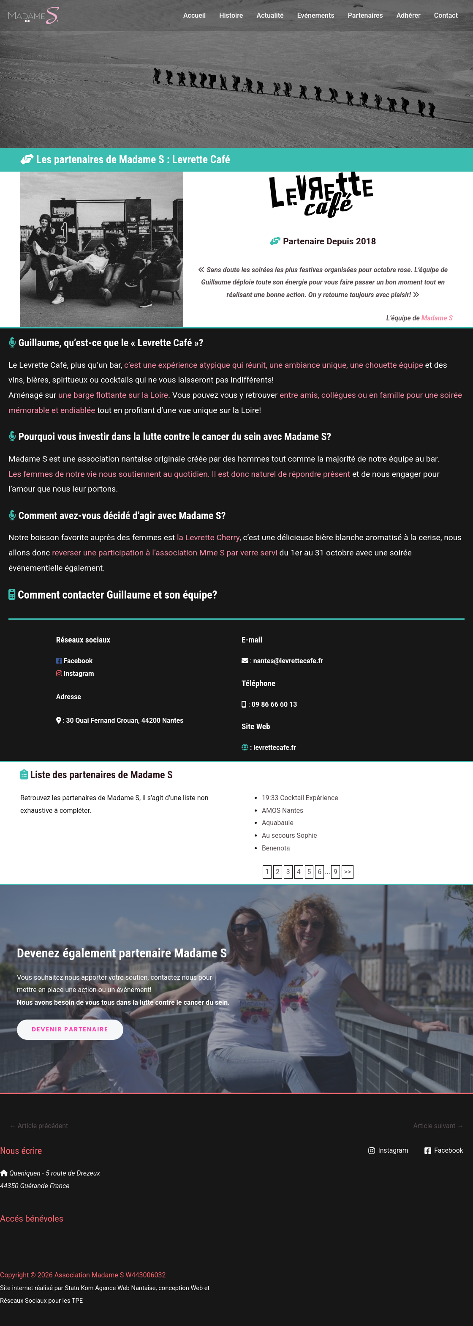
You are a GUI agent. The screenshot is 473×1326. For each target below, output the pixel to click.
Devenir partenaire (70, 1029)
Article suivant (438, 1126)
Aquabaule (278, 823)
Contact (446, 15)
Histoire (231, 15)
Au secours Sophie (290, 835)
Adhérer (409, 15)
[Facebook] (444, 1150)
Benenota (276, 848)
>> (348, 872)
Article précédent (39, 1126)
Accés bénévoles (31, 1219)
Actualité (269, 15)
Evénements (315, 15)
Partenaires (365, 15)
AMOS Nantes (283, 811)
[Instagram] (388, 1150)
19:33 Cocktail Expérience (301, 798)
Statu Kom (79, 1288)
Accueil (194, 15)
